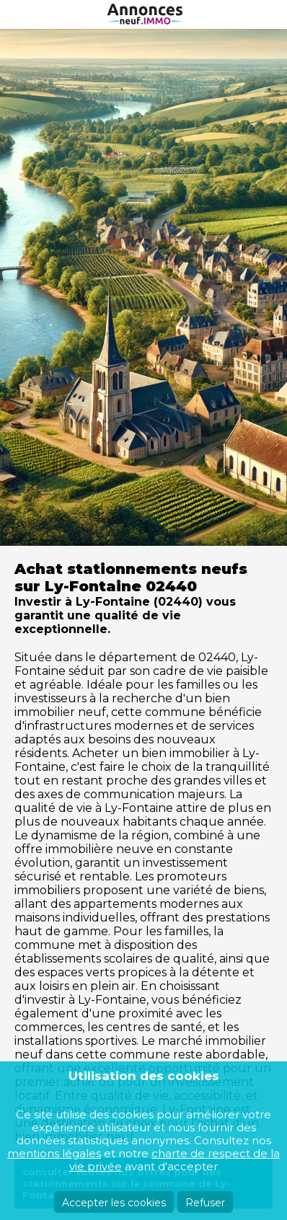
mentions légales (54, 1153)
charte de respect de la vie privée (174, 1159)
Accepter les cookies (114, 1202)
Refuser (205, 1202)
